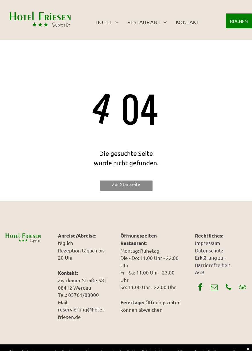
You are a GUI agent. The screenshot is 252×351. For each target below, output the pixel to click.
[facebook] (200, 288)
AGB (199, 272)
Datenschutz (209, 250)
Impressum (207, 243)
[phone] (228, 288)
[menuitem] (107, 21)
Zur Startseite (126, 184)
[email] (214, 288)
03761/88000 (83, 295)
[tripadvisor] (242, 288)
